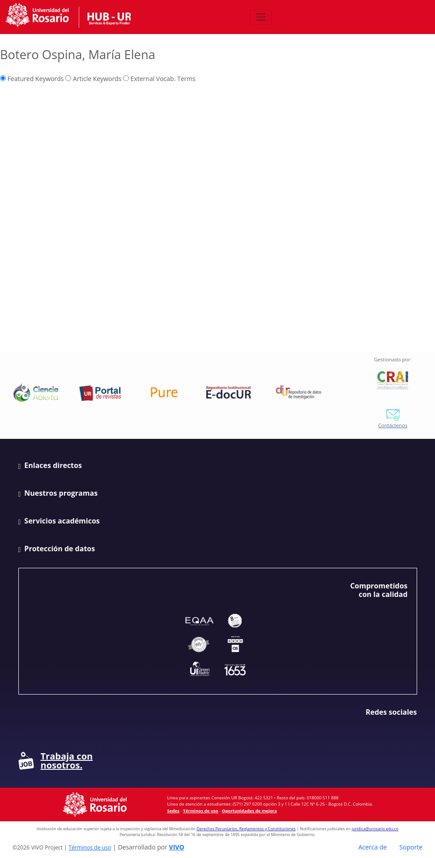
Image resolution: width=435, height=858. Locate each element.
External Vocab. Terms (159, 78)
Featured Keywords (32, 78)
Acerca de (372, 847)
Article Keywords (93, 78)
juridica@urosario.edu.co (375, 829)
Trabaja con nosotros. (55, 761)
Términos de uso (200, 811)
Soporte (410, 847)
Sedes (173, 811)
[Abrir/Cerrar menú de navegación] (261, 17)
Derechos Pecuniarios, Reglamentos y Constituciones (245, 829)
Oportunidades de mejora (249, 811)
